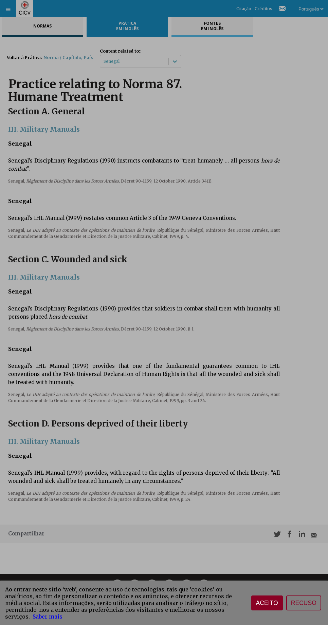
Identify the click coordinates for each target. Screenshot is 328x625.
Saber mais (46, 616)
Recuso (303, 603)
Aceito (267, 603)
